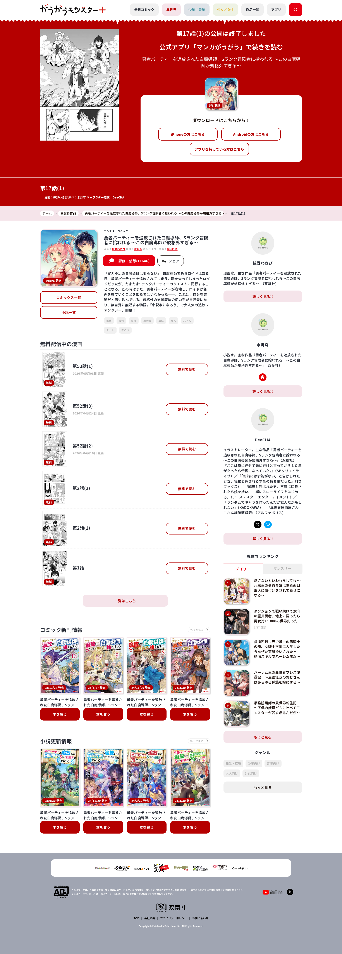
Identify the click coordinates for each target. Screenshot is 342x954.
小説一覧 (69, 312)
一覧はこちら (125, 600)
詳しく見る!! (262, 296)
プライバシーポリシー (173, 918)
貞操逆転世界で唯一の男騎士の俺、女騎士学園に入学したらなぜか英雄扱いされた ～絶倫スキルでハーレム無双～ (277, 649)
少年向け (254, 763)
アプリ (276, 9)
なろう (125, 330)
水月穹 (81, 197)
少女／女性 (225, 9)
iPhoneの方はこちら (188, 134)
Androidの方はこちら (251, 134)
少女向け (251, 773)
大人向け (232, 773)
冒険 (133, 320)
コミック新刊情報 (61, 629)
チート (110, 330)
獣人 (173, 320)
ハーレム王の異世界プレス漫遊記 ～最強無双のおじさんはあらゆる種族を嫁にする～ (277, 677)
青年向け (273, 763)
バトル (187, 320)
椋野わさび (60, 197)
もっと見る (263, 737)
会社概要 (149, 918)
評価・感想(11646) (134, 260)
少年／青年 (196, 9)
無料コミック (144, 9)
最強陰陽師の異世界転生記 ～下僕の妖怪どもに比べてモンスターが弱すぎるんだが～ (277, 707)
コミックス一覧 (68, 297)
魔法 (161, 320)
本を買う (60, 714)
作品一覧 (252, 9)
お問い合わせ (200, 918)
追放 (109, 320)
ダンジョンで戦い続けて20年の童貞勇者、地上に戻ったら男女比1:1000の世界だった (277, 615)
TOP (136, 918)
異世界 (171, 9)
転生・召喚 (233, 763)
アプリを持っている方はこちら (219, 149)
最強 (121, 320)
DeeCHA (118, 197)
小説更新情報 (56, 741)
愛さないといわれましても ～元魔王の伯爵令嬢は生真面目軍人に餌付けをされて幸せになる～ (277, 588)
